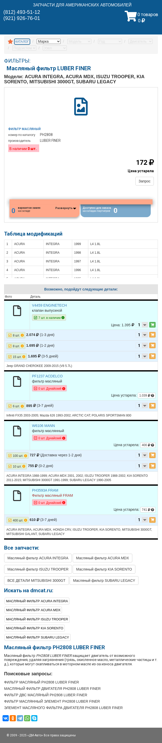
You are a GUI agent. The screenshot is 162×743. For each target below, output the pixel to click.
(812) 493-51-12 (21, 12)
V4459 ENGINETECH (49, 305)
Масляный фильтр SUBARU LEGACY (104, 581)
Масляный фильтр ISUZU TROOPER (38, 569)
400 (148, 445)
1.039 (146, 396)
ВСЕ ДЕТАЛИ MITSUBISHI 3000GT (36, 581)
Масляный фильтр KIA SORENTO (104, 569)
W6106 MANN (43, 426)
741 (148, 510)
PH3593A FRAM (45, 490)
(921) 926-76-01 (21, 18)
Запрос (144, 181)
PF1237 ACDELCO (47, 376)
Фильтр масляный (24, 129)
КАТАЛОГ (22, 41)
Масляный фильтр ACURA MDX (102, 558)
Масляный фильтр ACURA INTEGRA (37, 558)
